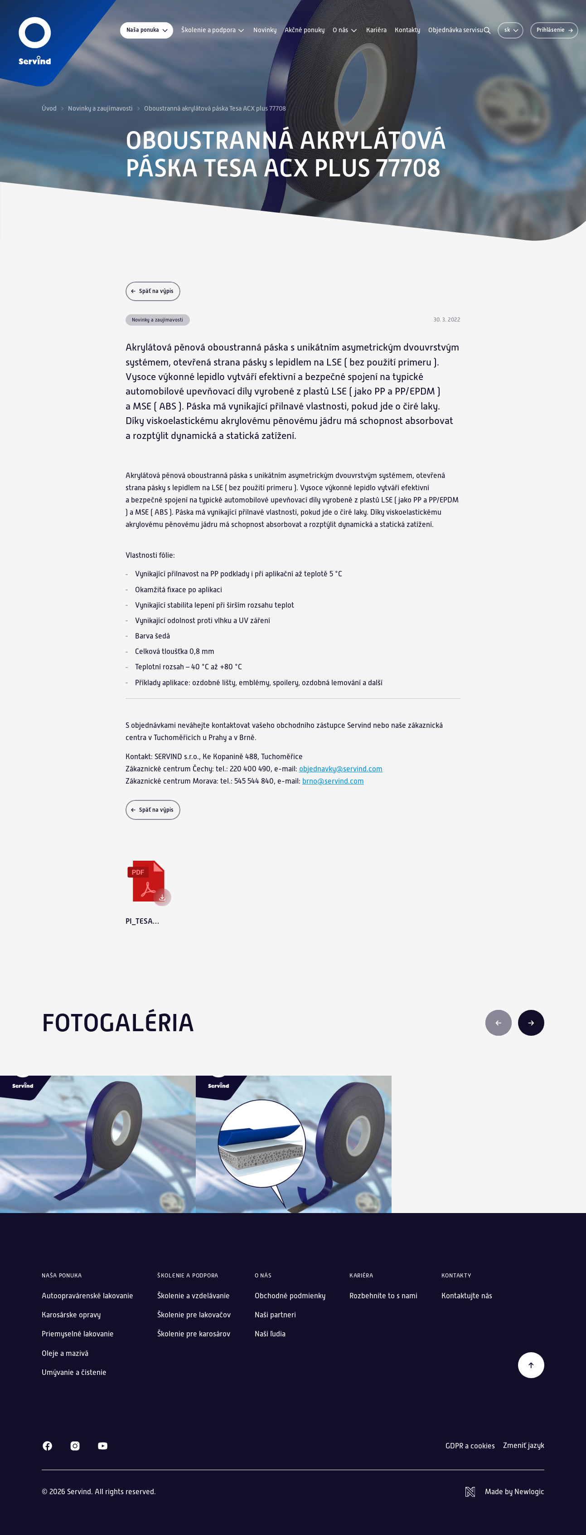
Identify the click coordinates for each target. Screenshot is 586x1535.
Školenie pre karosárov (193, 1334)
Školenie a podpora (213, 30)
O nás (345, 30)
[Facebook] (47, 1446)
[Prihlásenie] (554, 30)
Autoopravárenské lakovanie (87, 1295)
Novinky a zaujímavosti (100, 108)
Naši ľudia (270, 1334)
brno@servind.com (333, 781)
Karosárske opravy (71, 1315)
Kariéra (376, 30)
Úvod (49, 108)
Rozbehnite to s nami (383, 1295)
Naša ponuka (147, 30)
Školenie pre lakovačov (194, 1315)
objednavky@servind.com (341, 769)
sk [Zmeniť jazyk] (512, 30)
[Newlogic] (504, 1491)
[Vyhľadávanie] (487, 30)
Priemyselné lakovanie (78, 1334)
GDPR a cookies (470, 1446)
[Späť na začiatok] (531, 1365)
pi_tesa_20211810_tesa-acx (144, 921)
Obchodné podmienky (290, 1295)
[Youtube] (102, 1446)
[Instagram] (75, 1446)
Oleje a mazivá (65, 1353)
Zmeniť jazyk (523, 1446)
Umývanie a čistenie (74, 1372)
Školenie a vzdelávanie (193, 1295)
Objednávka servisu (455, 30)
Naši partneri (275, 1315)
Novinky (264, 30)
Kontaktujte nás (466, 1295)
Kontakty (407, 30)
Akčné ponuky (304, 30)
